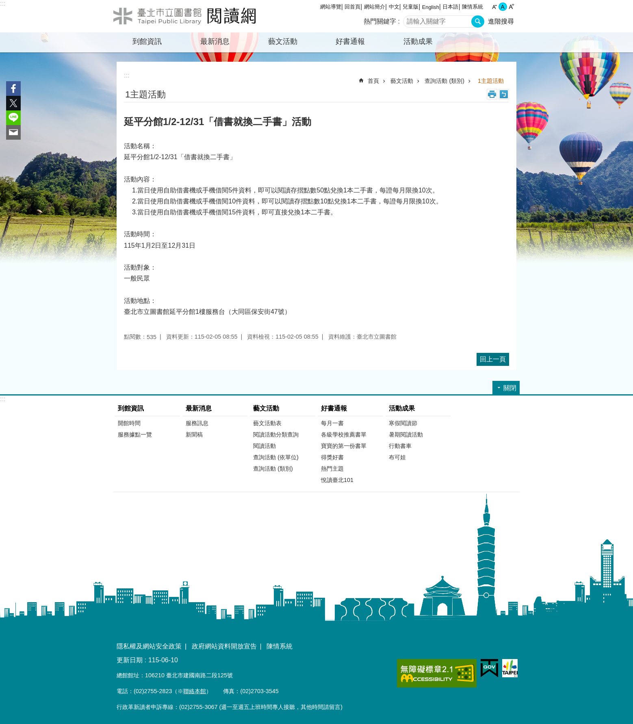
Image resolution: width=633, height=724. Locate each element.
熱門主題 (332, 468)
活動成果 (402, 408)
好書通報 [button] (350, 41)
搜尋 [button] (477, 21)
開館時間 (129, 423)
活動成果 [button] (418, 41)
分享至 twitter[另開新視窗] (13, 103)
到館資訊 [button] (147, 41)
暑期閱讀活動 (406, 434)
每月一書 (332, 423)
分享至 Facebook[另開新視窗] (13, 88)
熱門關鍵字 (380, 21)
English (430, 7)
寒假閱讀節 (403, 423)
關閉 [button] (509, 388)
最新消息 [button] (215, 41)
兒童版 (410, 7)
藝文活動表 (267, 423)
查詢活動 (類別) (444, 81)
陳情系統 (472, 7)
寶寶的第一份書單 (343, 446)
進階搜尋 (501, 21)
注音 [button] (504, 94)
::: (2, 3)
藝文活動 (401, 81)
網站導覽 (330, 7)
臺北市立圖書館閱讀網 (184, 16)
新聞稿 (194, 434)
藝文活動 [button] (282, 41)
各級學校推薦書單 (343, 434)
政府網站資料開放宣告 (224, 646)
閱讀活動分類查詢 (276, 434)
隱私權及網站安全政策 (149, 646)
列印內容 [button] (492, 94)
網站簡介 (374, 7)
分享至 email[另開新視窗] (13, 132)
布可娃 (397, 457)
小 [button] (494, 6)
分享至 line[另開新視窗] (13, 117)
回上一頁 (493, 359)
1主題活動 (491, 81)
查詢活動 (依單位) (276, 457)
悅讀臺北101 (337, 480)
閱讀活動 (264, 446)
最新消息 (199, 408)
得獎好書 (332, 457)
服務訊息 (197, 423)
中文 (394, 7)
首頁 (373, 81)
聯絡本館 (194, 691)
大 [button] (511, 6)
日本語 (450, 7)
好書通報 (334, 408)
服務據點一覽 (135, 434)
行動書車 (400, 446)
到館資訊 (131, 408)
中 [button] (503, 6)
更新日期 (130, 660)
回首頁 (352, 7)
